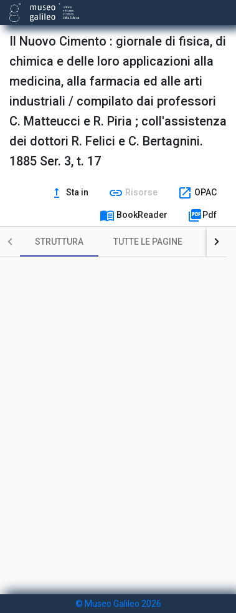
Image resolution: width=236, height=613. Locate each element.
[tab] (59, 242)
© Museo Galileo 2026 (118, 604)
